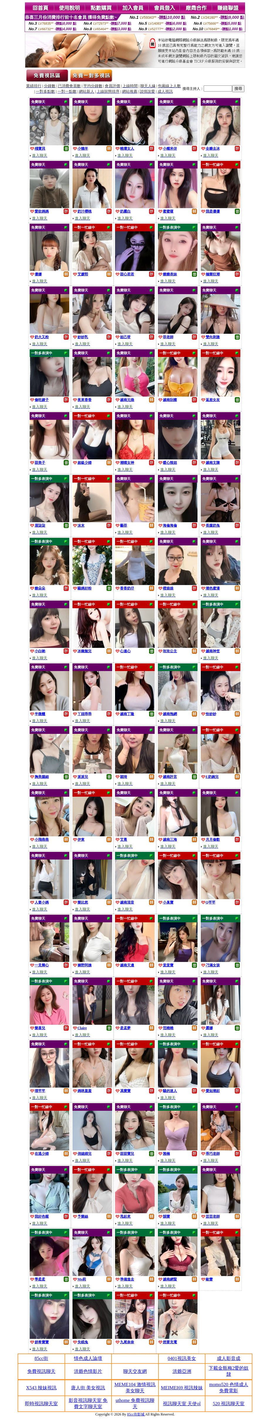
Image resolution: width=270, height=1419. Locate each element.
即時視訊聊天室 (41, 1403)
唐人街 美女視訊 (88, 1387)
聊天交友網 (135, 1371)
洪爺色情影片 (88, 1371)
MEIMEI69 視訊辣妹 (182, 1387)
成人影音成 (228, 1358)
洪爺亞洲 (182, 1371)
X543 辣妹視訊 (41, 1387)
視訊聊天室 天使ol (181, 1403)
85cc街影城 (136, 1414)
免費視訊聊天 (41, 1371)
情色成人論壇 (88, 1358)
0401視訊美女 (182, 1358)
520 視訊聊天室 (228, 1403)
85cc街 (41, 1358)
